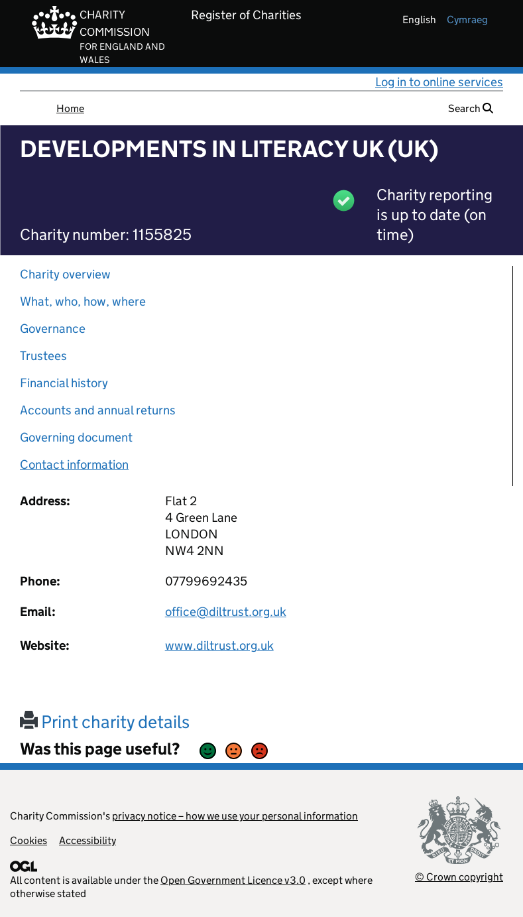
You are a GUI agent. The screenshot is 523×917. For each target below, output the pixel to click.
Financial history (64, 383)
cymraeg (467, 19)
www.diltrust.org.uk (219, 645)
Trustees (43, 355)
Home (70, 108)
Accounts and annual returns (98, 410)
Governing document (76, 437)
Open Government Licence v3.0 (233, 880)
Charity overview (65, 274)
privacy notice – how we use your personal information (235, 816)
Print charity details (105, 722)
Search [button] (470, 108)
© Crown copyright (459, 877)
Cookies (28, 840)
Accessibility (87, 840)
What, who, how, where (83, 301)
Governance (53, 328)
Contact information (74, 464)
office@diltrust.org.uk (225, 611)
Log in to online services (439, 82)
